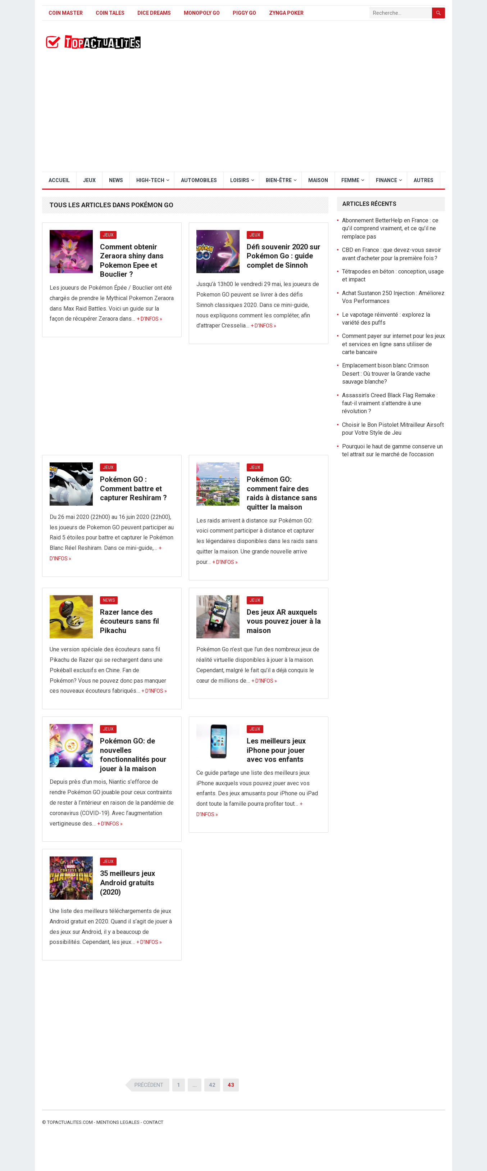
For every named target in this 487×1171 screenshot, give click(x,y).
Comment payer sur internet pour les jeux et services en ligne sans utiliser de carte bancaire (393, 344)
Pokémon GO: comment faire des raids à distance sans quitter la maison (282, 493)
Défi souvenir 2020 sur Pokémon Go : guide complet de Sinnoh (283, 256)
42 (212, 1085)
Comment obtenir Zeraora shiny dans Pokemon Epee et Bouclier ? (132, 261)
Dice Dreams (154, 13)
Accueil (59, 180)
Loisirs (239, 180)
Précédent (149, 1085)
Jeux (89, 180)
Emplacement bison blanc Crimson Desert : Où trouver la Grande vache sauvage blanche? (386, 373)
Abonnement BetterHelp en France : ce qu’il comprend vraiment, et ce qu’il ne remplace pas (390, 228)
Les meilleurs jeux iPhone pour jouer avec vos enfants (276, 750)
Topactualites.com (70, 1122)
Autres (423, 180)
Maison (318, 180)
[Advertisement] (243, 117)
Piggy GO (244, 13)
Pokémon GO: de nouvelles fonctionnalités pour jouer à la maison (133, 755)
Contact (153, 1122)
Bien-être (279, 180)
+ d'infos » (149, 319)
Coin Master (66, 13)
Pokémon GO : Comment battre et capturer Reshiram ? (133, 488)
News (116, 180)
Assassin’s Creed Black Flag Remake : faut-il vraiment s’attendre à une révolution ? (390, 403)
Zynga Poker (286, 13)
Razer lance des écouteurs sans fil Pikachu (129, 621)
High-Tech (150, 180)
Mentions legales (118, 1122)
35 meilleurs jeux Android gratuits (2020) (127, 882)
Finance (386, 180)
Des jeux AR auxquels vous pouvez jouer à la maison (284, 621)
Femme (350, 180)
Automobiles (199, 180)
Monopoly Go (202, 13)
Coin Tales (110, 13)
